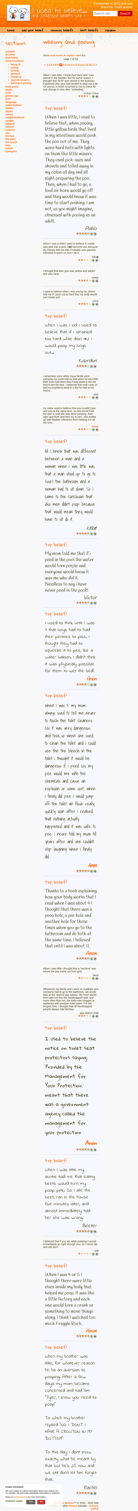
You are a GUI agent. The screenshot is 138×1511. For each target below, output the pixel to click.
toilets (9, 148)
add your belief (32, 30)
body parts (12, 86)
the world (11, 142)
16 (90, 64)
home (11, 30)
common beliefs (62, 30)
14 (83, 64)
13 (79, 64)
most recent (56, 55)
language (11, 102)
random (110, 30)
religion (10, 123)
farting (15, 70)
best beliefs (89, 30)
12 (75, 64)
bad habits (11, 57)
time (8, 145)
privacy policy (93, 1507)
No (41, 1501)
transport (11, 151)
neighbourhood (14, 117)
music (9, 111)
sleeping (16, 76)
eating (14, 67)
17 (93, 64)
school (9, 126)
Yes (31, 1501)
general (15, 73)
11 (72, 64)
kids (8, 98)
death (8, 89)
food (8, 92)
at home (10, 54)
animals (10, 51)
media (9, 108)
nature (9, 114)
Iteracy (73, 1505)
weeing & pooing (21, 83)
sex (7, 132)
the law (9, 135)
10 (68, 64)
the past (10, 139)
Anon (95, 426)
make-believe (13, 105)
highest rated (73, 55)
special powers (20, 80)
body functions (14, 60)
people (9, 120)
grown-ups (12, 95)
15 (86, 64)
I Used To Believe (63, 1502)
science (10, 129)
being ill (15, 64)
